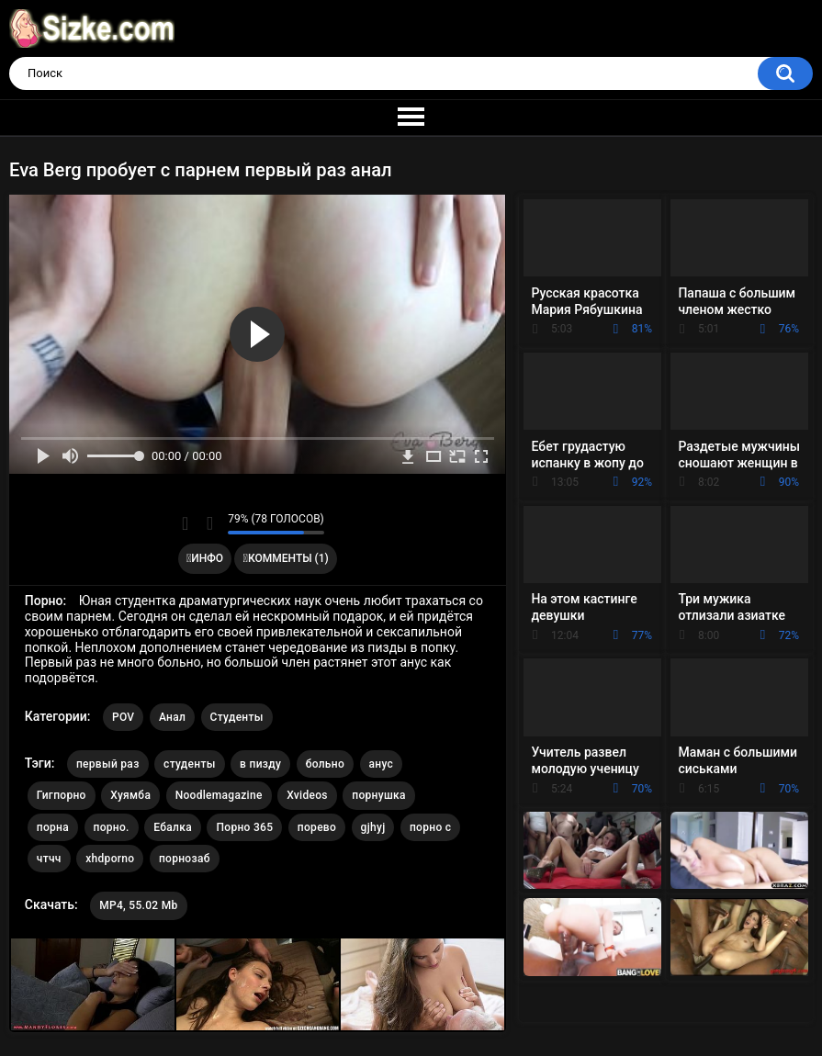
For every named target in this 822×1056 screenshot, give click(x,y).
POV (123, 717)
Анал (172, 717)
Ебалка (172, 827)
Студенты (237, 717)
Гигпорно (61, 795)
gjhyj (373, 827)
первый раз (108, 764)
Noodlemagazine (219, 795)
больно (325, 764)
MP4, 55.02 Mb (138, 905)
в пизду (260, 764)
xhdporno (109, 858)
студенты (189, 764)
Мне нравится (185, 523)
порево (317, 827)
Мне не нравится (209, 523)
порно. (111, 827)
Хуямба (130, 795)
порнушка (378, 795)
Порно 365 (244, 827)
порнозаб (184, 858)
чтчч (49, 858)
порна (53, 827)
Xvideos (307, 795)
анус (381, 764)
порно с (430, 827)
